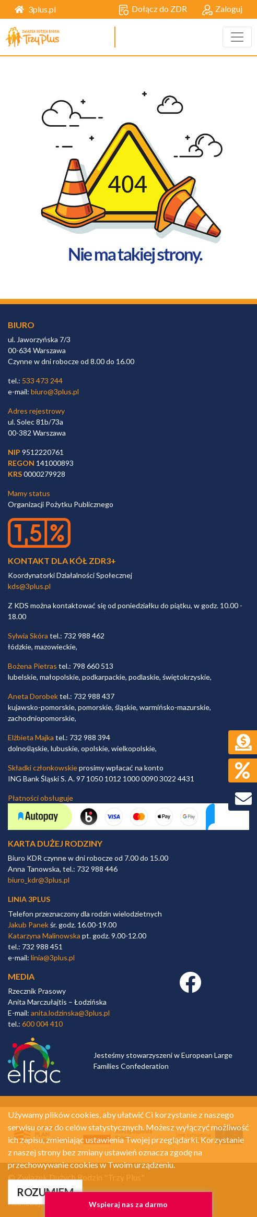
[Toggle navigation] (237, 37)
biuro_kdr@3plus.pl (38, 879)
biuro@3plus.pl (55, 391)
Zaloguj (222, 9)
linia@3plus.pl (53, 957)
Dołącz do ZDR (153, 9)
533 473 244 (42, 380)
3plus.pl (35, 9)
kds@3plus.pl (29, 586)
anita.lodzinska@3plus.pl (70, 1012)
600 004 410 (42, 1023)
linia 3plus (29, 899)
